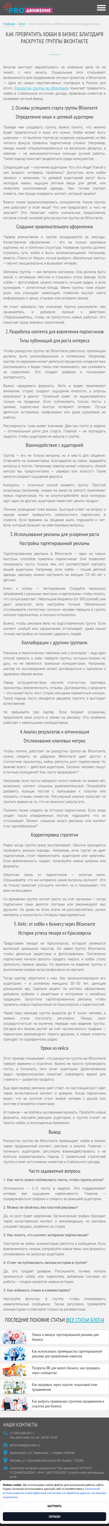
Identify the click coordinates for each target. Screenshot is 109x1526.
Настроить (54, 1506)
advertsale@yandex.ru (25, 1445)
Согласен (54, 1517)
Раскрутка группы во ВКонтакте (41, 88)
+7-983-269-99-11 (22, 1433)
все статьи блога (85, 1319)
